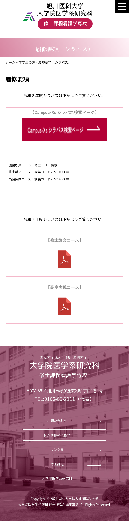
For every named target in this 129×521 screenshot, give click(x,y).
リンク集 (57, 449)
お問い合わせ (57, 420)
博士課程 (57, 463)
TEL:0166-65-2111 (54, 398)
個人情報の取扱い (57, 434)
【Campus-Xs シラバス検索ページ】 (64, 112)
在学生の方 (26, 62)
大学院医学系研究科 (57, 478)
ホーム (10, 62)
